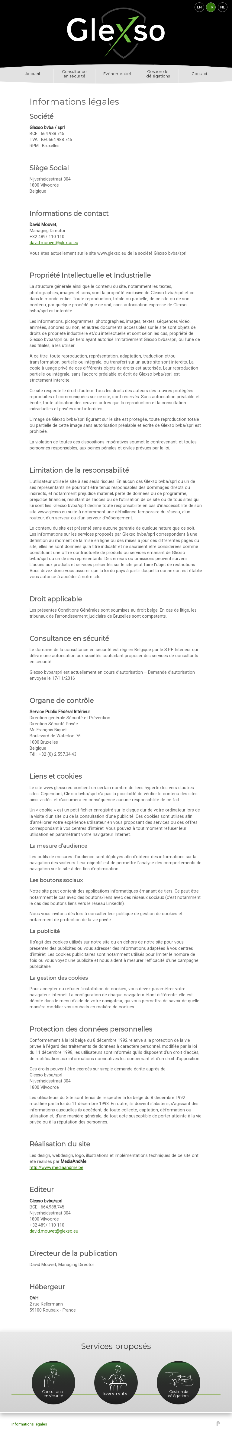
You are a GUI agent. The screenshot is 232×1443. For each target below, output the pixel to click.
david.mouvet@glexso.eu (54, 242)
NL (222, 7)
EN (199, 7)
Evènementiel (117, 73)
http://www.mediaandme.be (56, 1167)
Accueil (32, 73)
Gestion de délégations (158, 73)
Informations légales (29, 1424)
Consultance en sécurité (74, 73)
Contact (200, 73)
